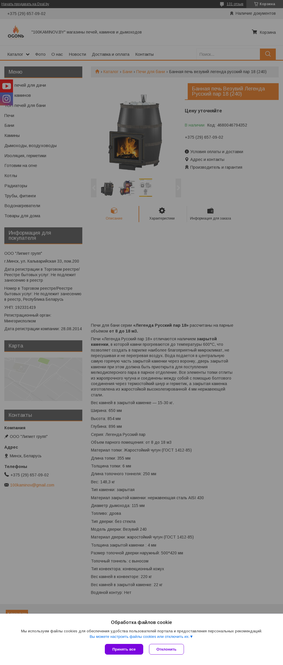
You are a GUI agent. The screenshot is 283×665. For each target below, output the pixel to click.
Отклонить (166, 649)
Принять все (124, 649)
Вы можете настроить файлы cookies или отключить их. (139, 636)
